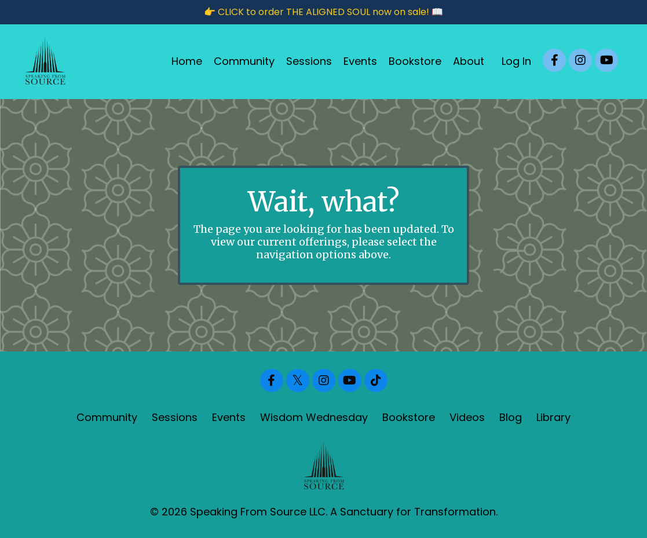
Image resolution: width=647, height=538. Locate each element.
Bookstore (415, 61)
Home (186, 61)
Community (244, 61)
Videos (467, 417)
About (468, 61)
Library (553, 417)
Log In (516, 61)
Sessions (309, 61)
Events (360, 61)
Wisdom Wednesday (314, 417)
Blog (510, 417)
